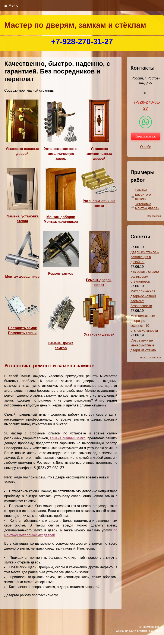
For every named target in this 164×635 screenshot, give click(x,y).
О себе (145, 147)
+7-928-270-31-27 (82, 41)
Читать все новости (150, 357)
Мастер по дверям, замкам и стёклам (75, 25)
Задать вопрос (146, 136)
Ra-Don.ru (155, 630)
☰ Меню (11, 5)
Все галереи (154, 216)
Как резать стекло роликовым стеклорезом (144, 276)
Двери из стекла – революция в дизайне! (144, 257)
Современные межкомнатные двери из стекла (143, 345)
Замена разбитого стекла (143, 194)
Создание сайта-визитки (131, 630)
